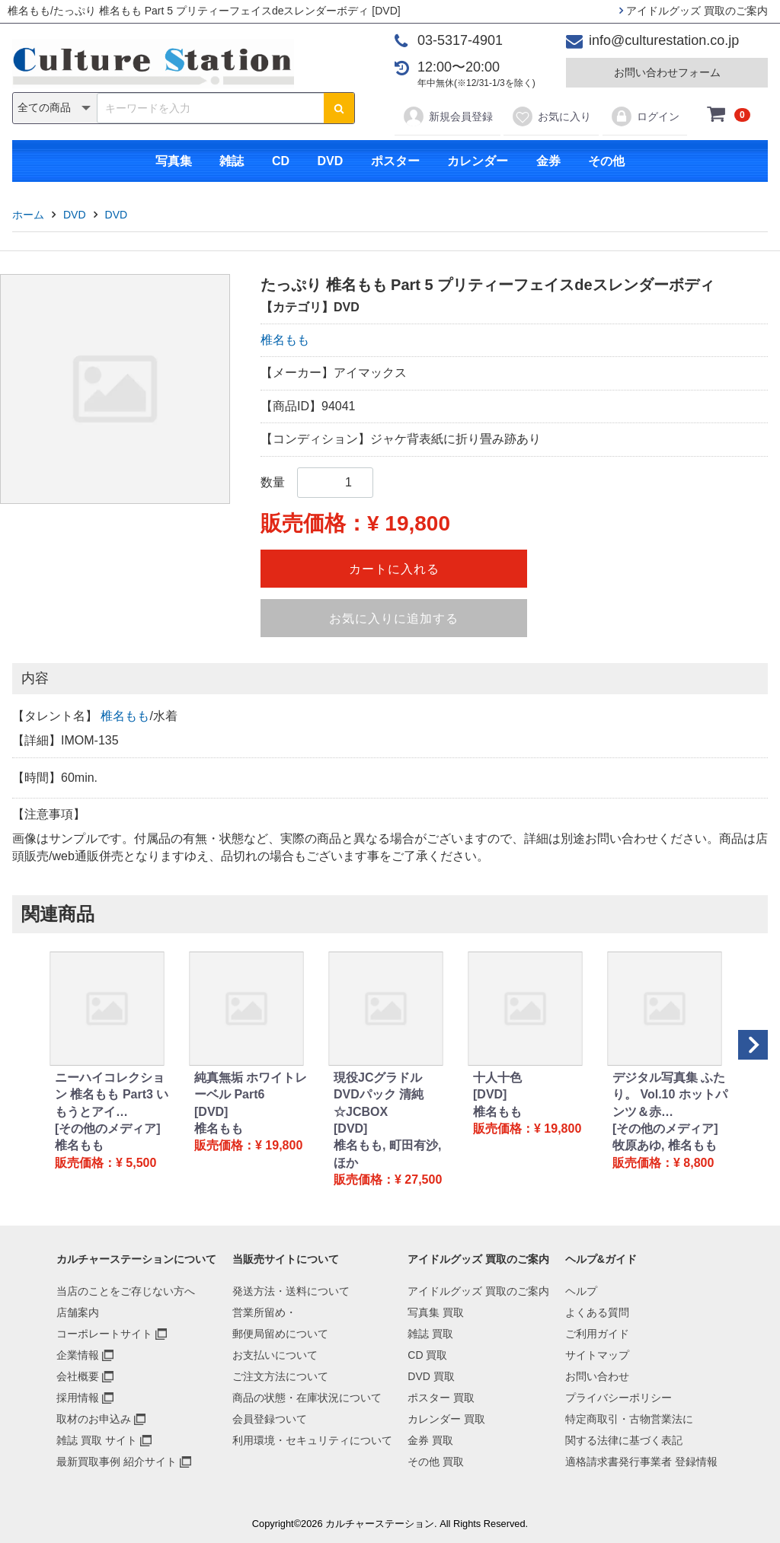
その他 (606, 161)
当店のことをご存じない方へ (125, 1291)
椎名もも (285, 339)
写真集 (173, 161)
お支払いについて (275, 1355)
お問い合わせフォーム (667, 72)
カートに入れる (394, 569)
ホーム (28, 215)
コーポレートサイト (104, 1334)
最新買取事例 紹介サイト (116, 1461)
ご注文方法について (280, 1376)
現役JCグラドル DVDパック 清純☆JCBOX (379, 1094)
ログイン (644, 116)
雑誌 (231, 161)
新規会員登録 (447, 116)
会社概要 (77, 1376)
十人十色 (497, 1077)
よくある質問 (597, 1312)
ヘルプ (581, 1291)
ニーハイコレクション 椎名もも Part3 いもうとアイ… (111, 1094)
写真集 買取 (436, 1312)
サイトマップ (597, 1355)
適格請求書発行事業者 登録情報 (641, 1461)
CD (280, 161)
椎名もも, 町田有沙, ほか (387, 1153)
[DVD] (211, 1111)
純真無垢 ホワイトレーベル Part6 (250, 1086)
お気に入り (551, 116)
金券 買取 (430, 1440)
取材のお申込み (93, 1419)
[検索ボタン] (339, 108)
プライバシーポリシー (618, 1398)
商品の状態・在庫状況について (307, 1398)
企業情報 (77, 1355)
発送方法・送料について (291, 1291)
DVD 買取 (431, 1376)
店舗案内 (77, 1312)
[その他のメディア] (108, 1128)
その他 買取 (436, 1461)
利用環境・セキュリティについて (312, 1440)
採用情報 (77, 1398)
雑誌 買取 (430, 1334)
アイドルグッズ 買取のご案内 (693, 11)
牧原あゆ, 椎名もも (664, 1145)
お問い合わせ (597, 1376)
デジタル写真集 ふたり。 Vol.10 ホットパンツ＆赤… (669, 1094)
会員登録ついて (269, 1419)
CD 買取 (427, 1355)
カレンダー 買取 (446, 1419)
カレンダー (477, 161)
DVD (330, 161)
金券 (548, 161)
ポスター (395, 161)
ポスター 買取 (441, 1398)
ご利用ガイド (597, 1334)
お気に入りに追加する (394, 618)
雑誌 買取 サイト (96, 1440)
